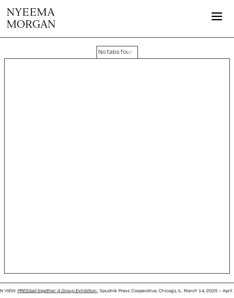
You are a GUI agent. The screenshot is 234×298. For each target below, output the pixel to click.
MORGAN (31, 19)
